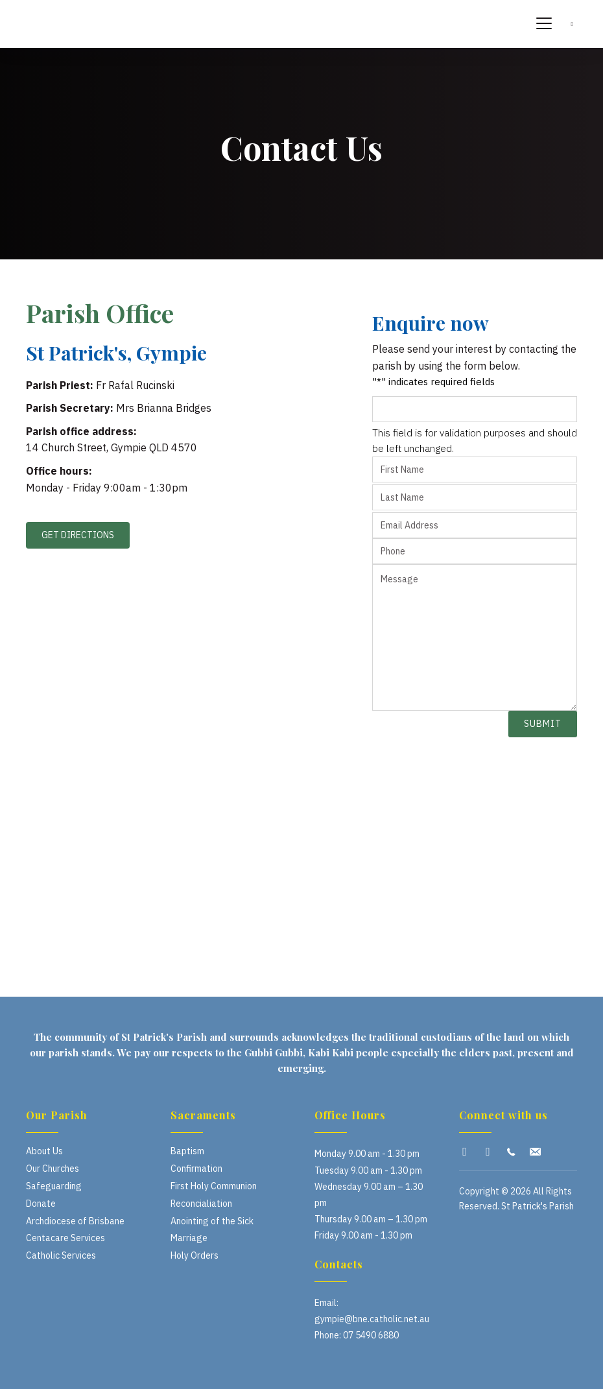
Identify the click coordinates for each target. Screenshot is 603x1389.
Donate (41, 1203)
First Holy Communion (214, 1186)
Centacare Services (65, 1238)
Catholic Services (61, 1255)
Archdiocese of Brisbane (75, 1221)
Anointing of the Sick (212, 1221)
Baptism (187, 1151)
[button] (465, 1152)
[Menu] (544, 24)
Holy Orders (195, 1255)
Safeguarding (54, 1186)
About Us (44, 1151)
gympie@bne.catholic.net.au (371, 1319)
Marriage (189, 1238)
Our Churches (52, 1168)
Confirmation (196, 1168)
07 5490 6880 (371, 1335)
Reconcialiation (201, 1203)
